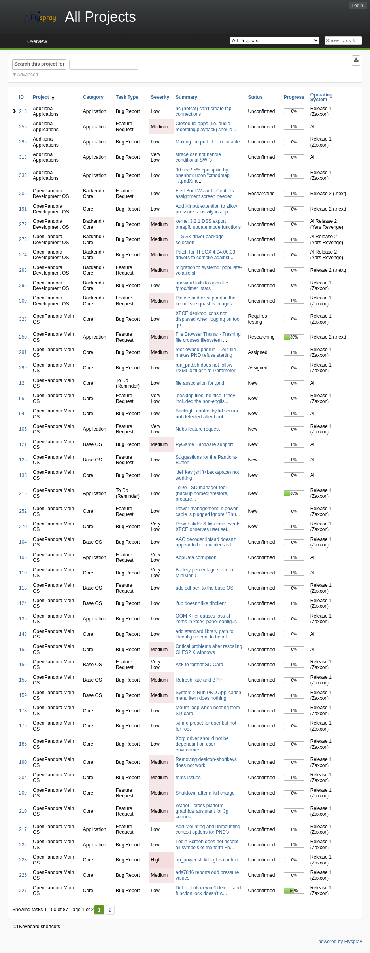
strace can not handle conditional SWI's (198, 157)
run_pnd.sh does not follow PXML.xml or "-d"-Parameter (205, 367)
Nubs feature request (198, 429)
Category (93, 97)
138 (23, 475)
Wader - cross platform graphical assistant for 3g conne (202, 811)
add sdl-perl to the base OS (204, 588)
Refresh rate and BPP (199, 680)
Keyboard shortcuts (36, 926)
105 (23, 429)
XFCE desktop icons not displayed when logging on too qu (207, 319)
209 (23, 793)
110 (23, 573)
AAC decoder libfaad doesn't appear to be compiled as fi (206, 542)
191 (23, 209)
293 (23, 270)
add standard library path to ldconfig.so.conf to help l (204, 634)
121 (23, 444)
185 (23, 744)
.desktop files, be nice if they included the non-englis (205, 398)
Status (255, 97)
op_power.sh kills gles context (207, 860)
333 (23, 175)
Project (44, 97)
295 (23, 142)
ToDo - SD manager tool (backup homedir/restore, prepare (202, 493)
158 (23, 680)
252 (23, 511)
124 (23, 603)
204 (23, 777)
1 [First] (99, 910)
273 (23, 239)
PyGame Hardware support (204, 444)
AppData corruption (196, 557)
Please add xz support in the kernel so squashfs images (205, 300)
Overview (37, 41)
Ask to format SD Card (199, 664)
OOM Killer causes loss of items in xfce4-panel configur (206, 618)
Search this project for (39, 64)
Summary (186, 97)
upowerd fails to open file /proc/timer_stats (202, 285)
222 (23, 845)
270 (23, 526)
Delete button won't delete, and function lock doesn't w (208, 890)
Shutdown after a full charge (205, 793)
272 (23, 224)
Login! (357, 5)
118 (23, 588)
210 (23, 811)
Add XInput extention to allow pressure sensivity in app (206, 209)
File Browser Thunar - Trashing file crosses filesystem (208, 337)
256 (23, 127)
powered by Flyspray (340, 941)
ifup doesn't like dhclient (201, 603)
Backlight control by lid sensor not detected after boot (207, 413)
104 (23, 542)
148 (23, 634)
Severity (160, 97)
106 (23, 557)
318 (23, 157)
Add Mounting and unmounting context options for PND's (208, 829)
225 (23, 875)
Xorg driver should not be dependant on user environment (202, 744)
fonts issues (188, 777)
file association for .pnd (200, 383)
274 (23, 255)
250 (23, 337)
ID (21, 97)
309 (23, 301)
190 (23, 762)
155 (23, 649)
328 (23, 319)
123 (23, 460)
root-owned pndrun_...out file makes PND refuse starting (206, 352)
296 (23, 285)
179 (23, 726)
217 (23, 829)
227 (23, 890)
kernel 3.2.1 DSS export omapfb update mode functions (208, 224)
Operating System (321, 97)
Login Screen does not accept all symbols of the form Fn (207, 844)
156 (23, 664)
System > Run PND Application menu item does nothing (208, 695)
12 (21, 383)
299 (23, 368)
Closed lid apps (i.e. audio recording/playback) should (205, 126)
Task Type (127, 97)
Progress (294, 97)
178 (23, 711)
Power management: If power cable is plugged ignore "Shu (207, 511)
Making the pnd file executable (208, 142)
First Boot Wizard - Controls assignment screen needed (205, 193)
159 (23, 695)
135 (23, 619)
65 (21, 398)
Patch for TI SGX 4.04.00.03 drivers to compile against (205, 254)
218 (23, 111)
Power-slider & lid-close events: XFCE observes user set (209, 526)
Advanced (27, 74)
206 (23, 193)
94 (21, 413)
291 (23, 352)
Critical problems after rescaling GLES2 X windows (209, 649)
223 (23, 860)
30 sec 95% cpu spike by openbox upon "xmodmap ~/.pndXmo (202, 175)
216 (23, 493)
